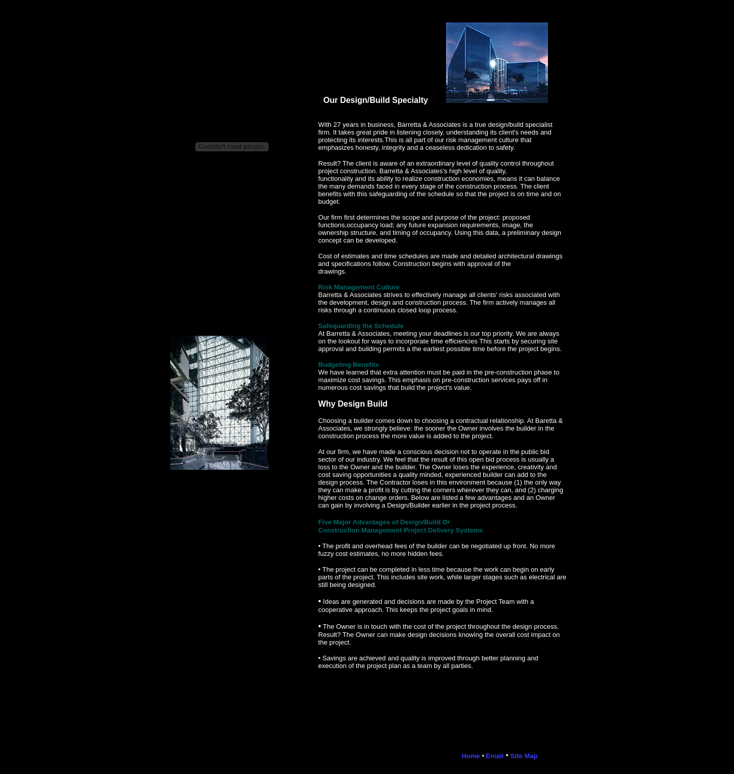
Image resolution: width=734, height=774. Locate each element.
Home (470, 756)
